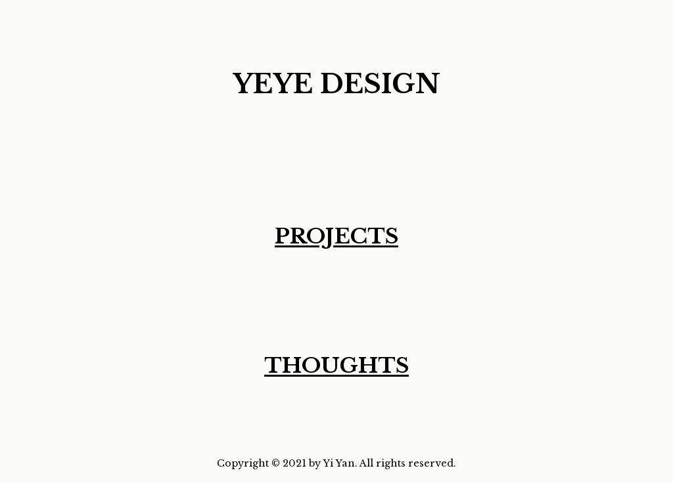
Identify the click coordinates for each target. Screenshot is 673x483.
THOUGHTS (336, 365)
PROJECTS (336, 236)
